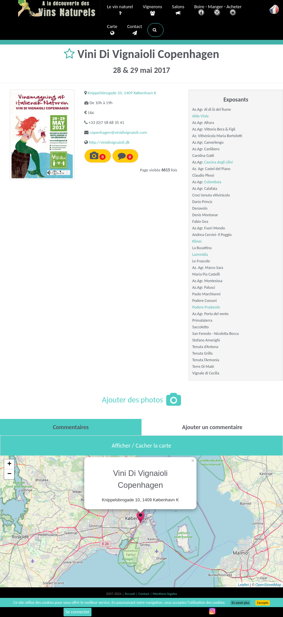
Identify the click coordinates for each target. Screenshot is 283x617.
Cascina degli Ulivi (218, 162)
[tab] (71, 427)
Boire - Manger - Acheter (218, 10)
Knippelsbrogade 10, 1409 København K (122, 92)
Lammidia (200, 254)
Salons (178, 10)
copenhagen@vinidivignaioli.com (118, 132)
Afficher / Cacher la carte (141, 445)
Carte (112, 30)
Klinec (197, 241)
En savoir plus (240, 603)
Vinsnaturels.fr (59, 9)
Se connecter (77, 612)
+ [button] (9, 464)
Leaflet (243, 585)
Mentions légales (165, 594)
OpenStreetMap (268, 585)
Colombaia (212, 182)
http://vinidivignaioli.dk (109, 142)
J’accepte (262, 603)
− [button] (9, 474)
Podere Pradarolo (206, 307)
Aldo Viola (200, 116)
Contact (134, 30)
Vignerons (152, 10)
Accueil (130, 594)
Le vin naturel (120, 10)
